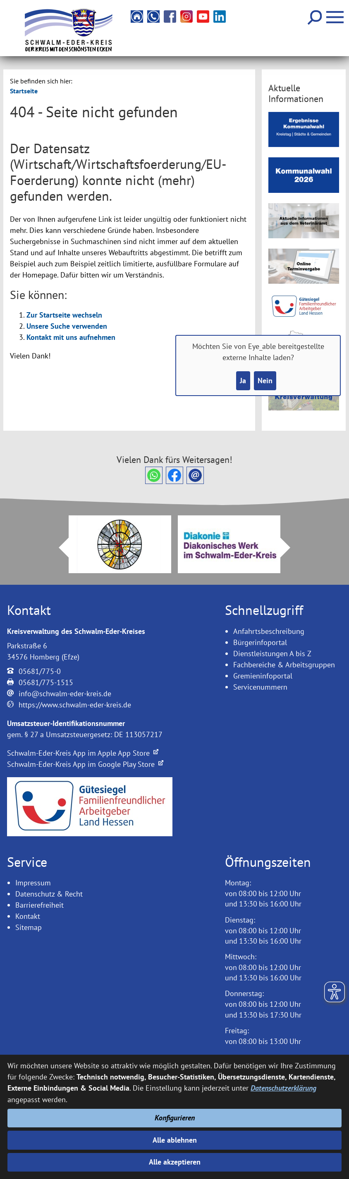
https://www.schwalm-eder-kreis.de (75, 704)
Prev (59, 547)
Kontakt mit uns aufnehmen (70, 337)
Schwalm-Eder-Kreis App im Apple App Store (82, 753)
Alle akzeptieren (175, 1162)
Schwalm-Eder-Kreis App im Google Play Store (85, 764)
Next (290, 547)
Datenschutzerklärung (283, 1088)
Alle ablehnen (175, 1140)
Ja (243, 381)
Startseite (24, 91)
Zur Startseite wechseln (64, 315)
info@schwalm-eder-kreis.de (65, 693)
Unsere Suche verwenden (66, 326)
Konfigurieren (175, 1118)
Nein (265, 381)
